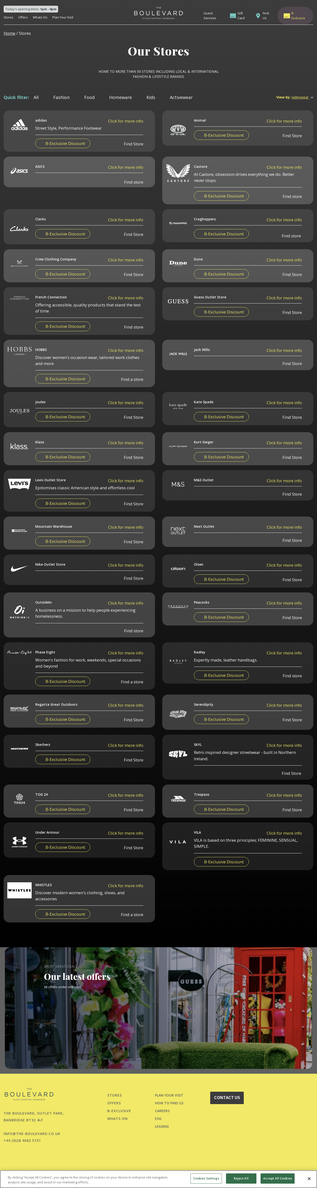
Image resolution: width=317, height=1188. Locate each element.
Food (89, 97)
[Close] (309, 1178)
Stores (8, 17)
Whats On (40, 17)
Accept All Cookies (277, 1178)
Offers (23, 17)
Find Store (133, 144)
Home (9, 33)
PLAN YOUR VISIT (169, 1095)
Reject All (241, 1178)
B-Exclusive (298, 15)
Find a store (132, 401)
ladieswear (302, 97)
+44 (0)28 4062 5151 (22, 1140)
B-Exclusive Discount (65, 143)
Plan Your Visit (62, 17)
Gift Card (241, 15)
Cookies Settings (206, 1178)
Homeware (120, 97)
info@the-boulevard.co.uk (32, 1133)
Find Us (266, 15)
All (36, 97)
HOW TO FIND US (169, 1103)
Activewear (181, 97)
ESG (158, 1118)
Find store (133, 203)
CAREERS (162, 1110)
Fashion (61, 97)
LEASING (162, 1126)
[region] (158, 1179)
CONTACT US (227, 1097)
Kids (150, 97)
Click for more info (125, 121)
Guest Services (210, 15)
